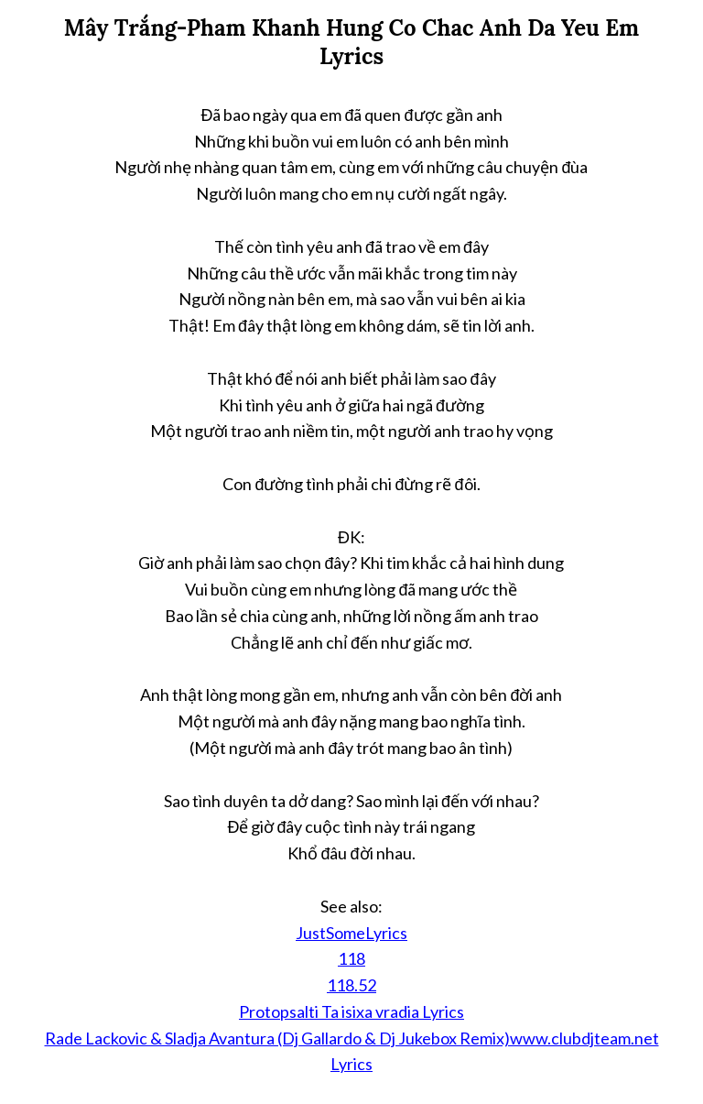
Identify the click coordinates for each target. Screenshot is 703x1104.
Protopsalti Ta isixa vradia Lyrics (351, 1011)
